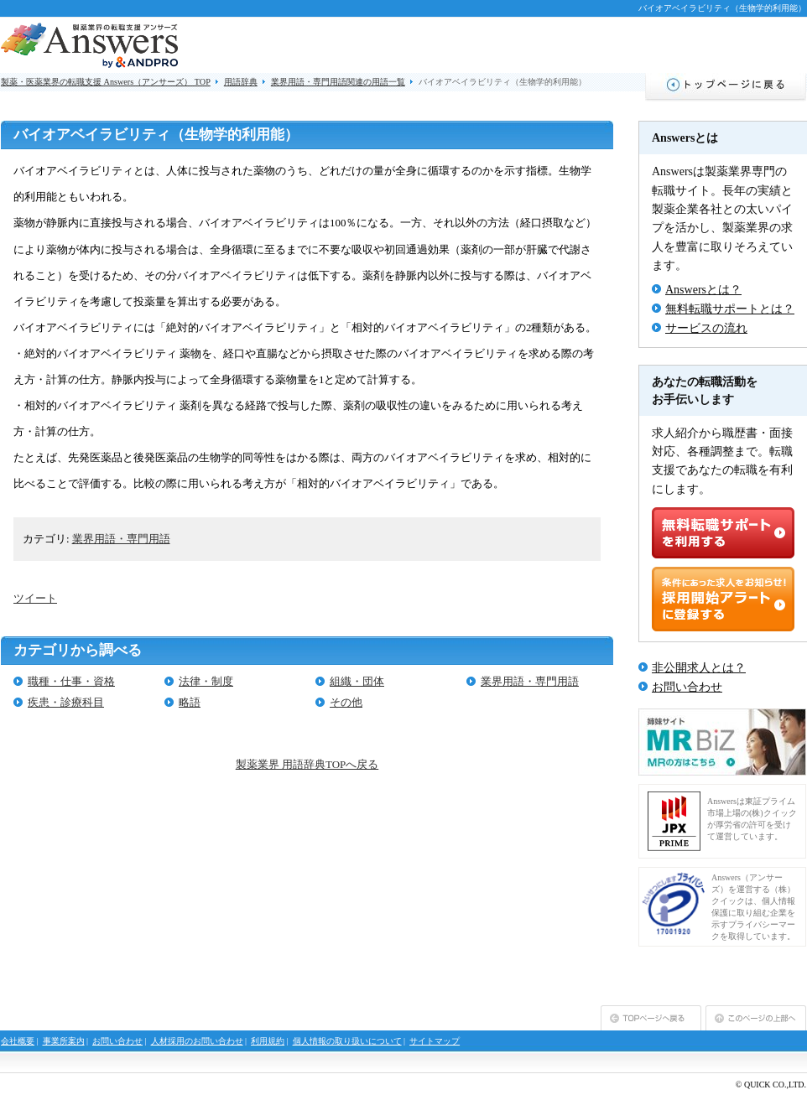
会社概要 (17, 1041)
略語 (189, 702)
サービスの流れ (706, 328)
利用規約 (267, 1041)
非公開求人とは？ (699, 668)
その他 (346, 702)
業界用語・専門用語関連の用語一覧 (338, 81)
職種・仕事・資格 (71, 681)
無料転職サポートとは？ (729, 309)
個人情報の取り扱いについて (347, 1041)
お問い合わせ (687, 687)
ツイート (35, 598)
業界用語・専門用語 (121, 538)
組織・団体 (357, 681)
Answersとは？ (703, 289)
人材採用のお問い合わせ (197, 1041)
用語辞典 (241, 81)
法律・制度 (206, 681)
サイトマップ (434, 1041)
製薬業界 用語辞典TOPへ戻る (307, 764)
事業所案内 (64, 1041)
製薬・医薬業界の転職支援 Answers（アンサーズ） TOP (106, 81)
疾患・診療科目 (66, 702)
